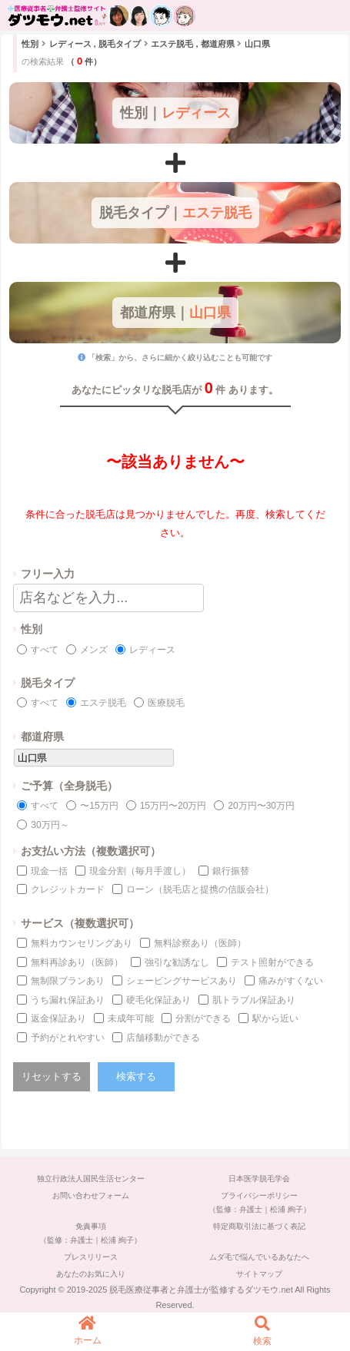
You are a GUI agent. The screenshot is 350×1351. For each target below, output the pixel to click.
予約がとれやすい (68, 1037)
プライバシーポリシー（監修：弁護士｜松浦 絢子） (259, 1202)
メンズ (94, 649)
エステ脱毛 (103, 702)
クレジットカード (68, 889)
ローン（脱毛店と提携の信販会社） (200, 889)
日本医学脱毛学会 (259, 1178)
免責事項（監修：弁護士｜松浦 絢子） (90, 1233)
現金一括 (49, 871)
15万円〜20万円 (173, 805)
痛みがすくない (290, 980)
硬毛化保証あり (158, 1000)
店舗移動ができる (163, 1037)
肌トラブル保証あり (253, 1000)
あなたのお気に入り (90, 1274)
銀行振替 (230, 871)
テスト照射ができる (272, 962)
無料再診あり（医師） (77, 962)
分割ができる (203, 1018)
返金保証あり (58, 1018)
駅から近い (275, 1018)
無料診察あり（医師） (200, 943)
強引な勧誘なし (177, 962)
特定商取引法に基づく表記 (259, 1226)
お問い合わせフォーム (90, 1195)
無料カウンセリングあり (81, 943)
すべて (44, 649)
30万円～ (49, 825)
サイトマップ (259, 1274)
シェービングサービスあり (181, 980)
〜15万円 (99, 805)
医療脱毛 (166, 702)
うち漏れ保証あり (68, 1000)
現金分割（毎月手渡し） (140, 871)
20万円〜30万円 (261, 805)
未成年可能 (131, 1018)
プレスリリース (91, 1257)
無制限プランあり (68, 980)
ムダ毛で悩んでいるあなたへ (259, 1257)
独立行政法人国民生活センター (91, 1178)
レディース (152, 649)
